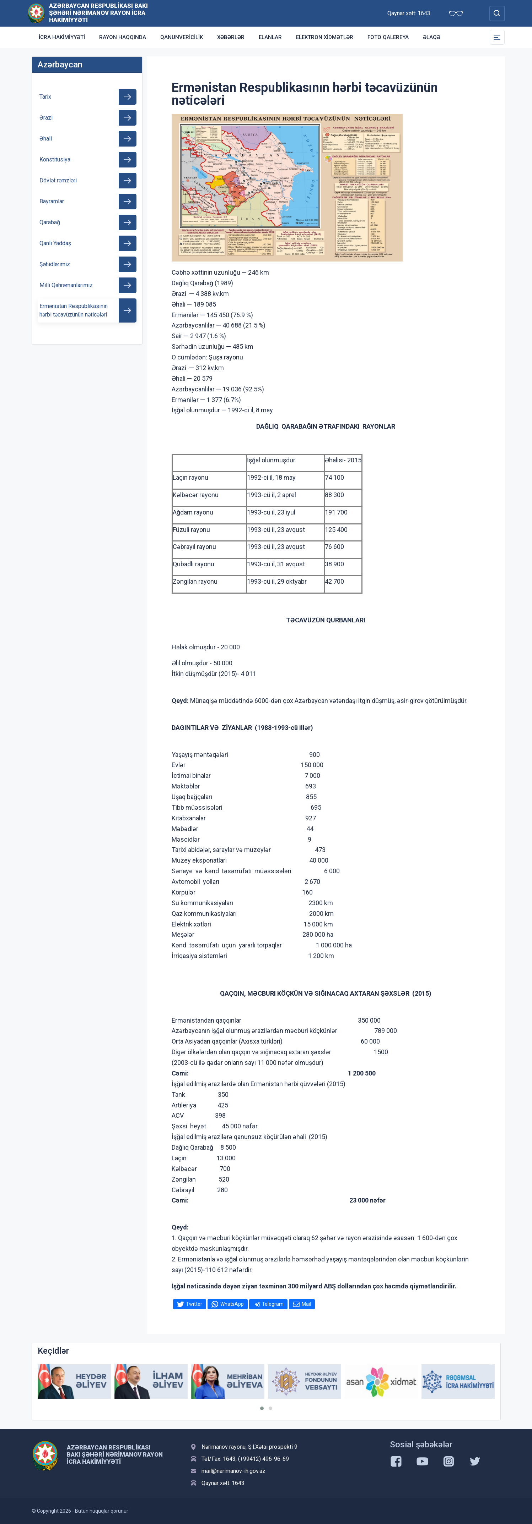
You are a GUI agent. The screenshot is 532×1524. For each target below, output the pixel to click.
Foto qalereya (388, 37)
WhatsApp (232, 1304)
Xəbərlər (230, 37)
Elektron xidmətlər (324, 37)
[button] (262, 1408)
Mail (306, 1304)
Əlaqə (431, 37)
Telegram (273, 1304)
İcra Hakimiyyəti (62, 37)
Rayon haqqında (122, 37)
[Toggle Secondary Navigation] (497, 37)
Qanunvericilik (181, 37)
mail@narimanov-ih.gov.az (233, 1471)
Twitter (194, 1304)
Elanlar (270, 37)
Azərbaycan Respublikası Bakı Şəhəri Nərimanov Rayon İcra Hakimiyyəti (98, 12)
